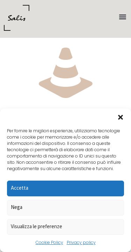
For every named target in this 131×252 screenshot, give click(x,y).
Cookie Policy (49, 242)
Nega (16, 207)
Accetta (19, 187)
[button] (120, 117)
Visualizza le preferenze (36, 226)
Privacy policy (81, 242)
